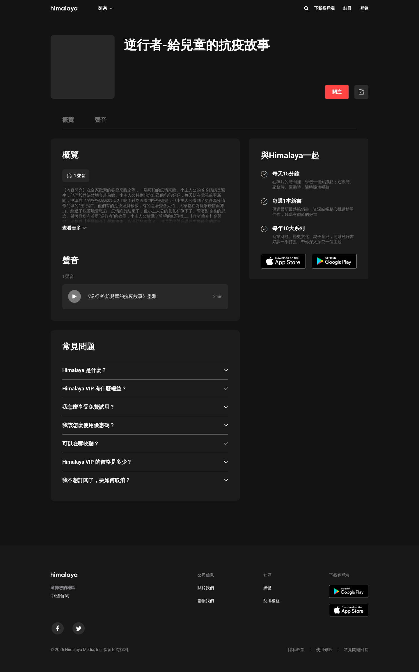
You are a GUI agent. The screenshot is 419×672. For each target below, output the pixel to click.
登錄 (364, 8)
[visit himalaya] (64, 9)
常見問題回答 (356, 649)
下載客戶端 (324, 8)
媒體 (267, 588)
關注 (337, 92)
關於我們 (206, 588)
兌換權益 (271, 600)
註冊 (347, 8)
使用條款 (324, 649)
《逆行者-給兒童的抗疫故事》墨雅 (121, 296)
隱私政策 (296, 649)
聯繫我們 (206, 600)
